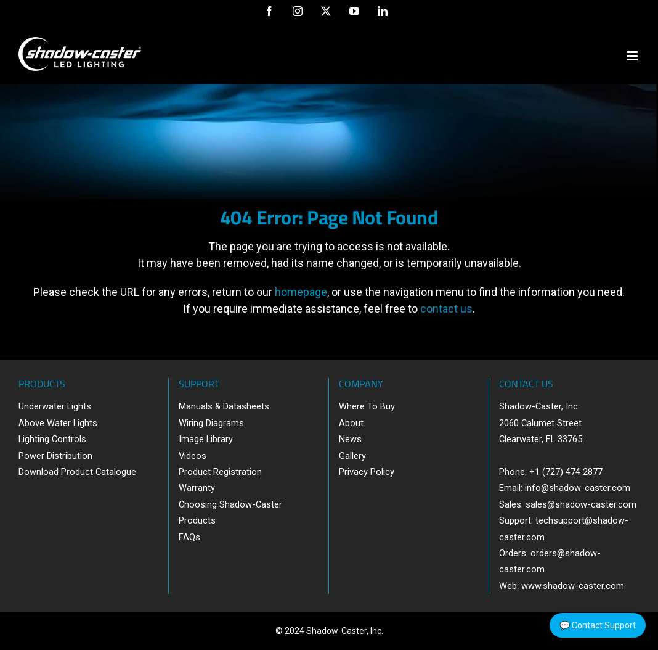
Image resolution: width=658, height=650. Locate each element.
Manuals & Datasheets (224, 406)
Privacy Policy (366, 471)
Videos (192, 455)
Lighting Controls (52, 439)
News (350, 439)
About (351, 423)
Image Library (206, 439)
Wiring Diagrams (211, 423)
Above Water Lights (57, 423)
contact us (446, 308)
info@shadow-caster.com (577, 487)
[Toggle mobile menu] (633, 55)
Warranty (197, 487)
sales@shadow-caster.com (581, 504)
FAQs (189, 537)
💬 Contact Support (597, 625)
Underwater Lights (54, 406)
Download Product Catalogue (77, 471)
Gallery (352, 455)
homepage (301, 292)
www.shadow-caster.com (572, 585)
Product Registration (220, 471)
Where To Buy (367, 406)
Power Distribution (55, 455)
